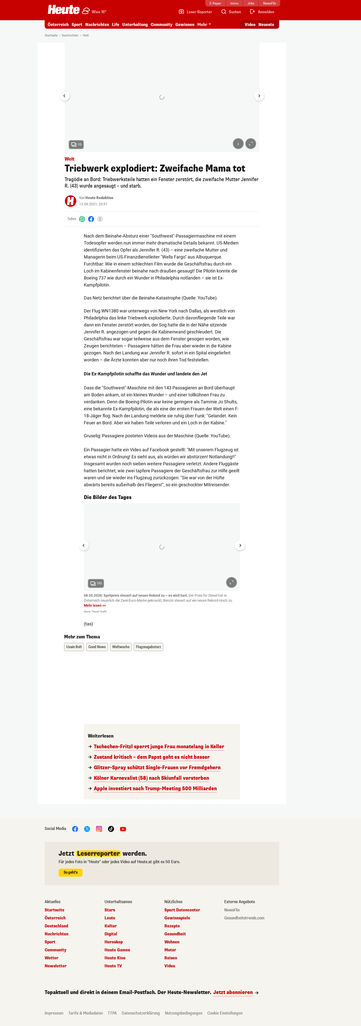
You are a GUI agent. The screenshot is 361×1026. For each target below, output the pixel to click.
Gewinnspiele (177, 918)
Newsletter (56, 966)
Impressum (54, 1013)
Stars (110, 910)
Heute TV (113, 966)
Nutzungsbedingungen (183, 1013)
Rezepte (172, 926)
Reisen (170, 958)
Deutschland (56, 926)
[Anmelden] (261, 11)
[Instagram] (99, 828)
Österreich (58, 24)
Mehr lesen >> (95, 605)
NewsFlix (232, 910)
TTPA (112, 1013)
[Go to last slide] (64, 96)
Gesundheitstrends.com (244, 918)
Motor (170, 950)
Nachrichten (97, 24)
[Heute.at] (64, 9)
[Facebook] (91, 219)
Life (115, 24)
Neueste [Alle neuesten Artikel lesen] (266, 24)
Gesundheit (175, 934)
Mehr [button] (202, 24)
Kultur (111, 926)
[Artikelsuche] (231, 11)
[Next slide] (259, 96)
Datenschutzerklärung (141, 1013)
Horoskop (114, 942)
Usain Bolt (74, 647)
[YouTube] (123, 828)
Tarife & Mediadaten (85, 1013)
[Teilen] (100, 219)
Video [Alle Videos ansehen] (250, 24)
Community (161, 24)
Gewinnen (184, 24)
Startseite (51, 35)
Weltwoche (120, 647)
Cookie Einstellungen (224, 1013)
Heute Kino (115, 958)
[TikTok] (111, 828)
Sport (77, 24)
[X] (87, 828)
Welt (86, 35)
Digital (111, 934)
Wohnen (171, 942)
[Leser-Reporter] (195, 11)
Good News (97, 647)
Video (169, 966)
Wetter (51, 958)
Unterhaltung (135, 24)
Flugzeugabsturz (148, 647)
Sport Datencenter (182, 910)
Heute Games (117, 950)
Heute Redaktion (99, 198)
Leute (110, 918)
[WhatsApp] (82, 219)
